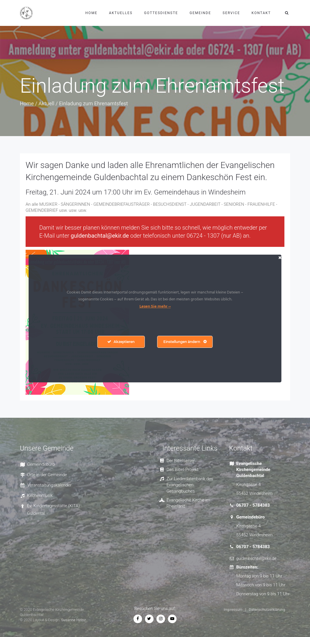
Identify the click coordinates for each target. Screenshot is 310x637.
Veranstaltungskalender (49, 485)
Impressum (233, 609)
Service (231, 13)
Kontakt (261, 13)
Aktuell (46, 103)
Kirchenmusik (40, 495)
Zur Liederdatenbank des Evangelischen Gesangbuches (190, 485)
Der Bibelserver (181, 460)
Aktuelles (121, 13)
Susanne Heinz (73, 620)
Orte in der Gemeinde (47, 474)
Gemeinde (200, 13)
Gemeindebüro (41, 464)
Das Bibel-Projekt (182, 469)
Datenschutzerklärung (267, 609)
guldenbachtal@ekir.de (100, 235)
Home (91, 13)
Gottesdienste (161, 13)
